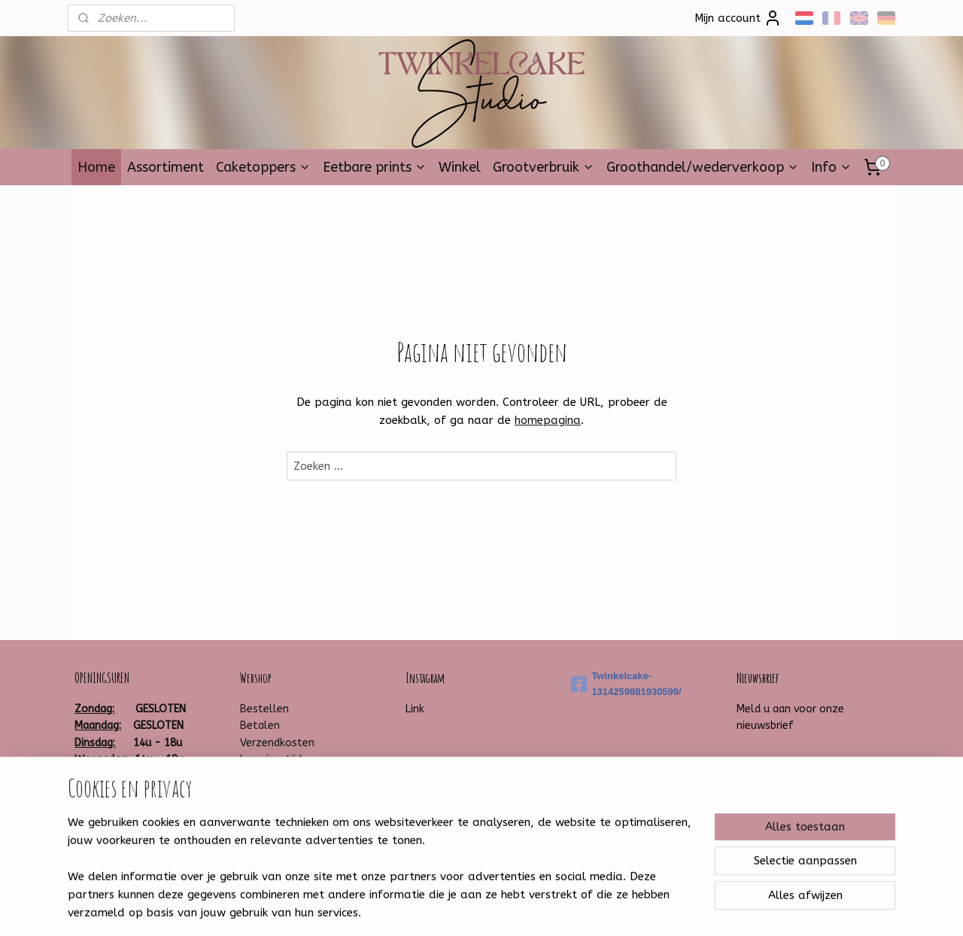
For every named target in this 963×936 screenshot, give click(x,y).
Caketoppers (263, 167)
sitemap (433, 908)
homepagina (548, 420)
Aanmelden (779, 762)
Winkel (460, 167)
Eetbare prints (375, 167)
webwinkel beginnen (515, 908)
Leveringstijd (271, 759)
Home (96, 167)
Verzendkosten (277, 742)
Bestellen (264, 709)
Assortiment (165, 167)
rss (462, 908)
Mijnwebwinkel (642, 908)
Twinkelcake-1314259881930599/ (626, 683)
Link (415, 709)
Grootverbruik (543, 167)
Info (831, 167)
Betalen (260, 725)
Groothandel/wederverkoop (702, 167)
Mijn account (738, 18)
